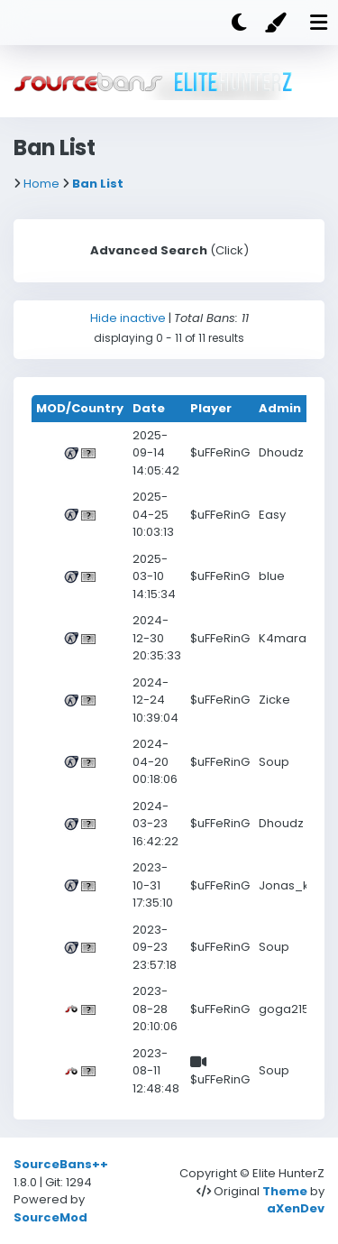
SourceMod (50, 1217)
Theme (284, 1191)
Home (41, 183)
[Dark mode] (239, 22)
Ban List (97, 183)
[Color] (278, 22)
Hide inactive (128, 318)
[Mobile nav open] (318, 22)
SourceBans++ (61, 1164)
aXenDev (295, 1208)
